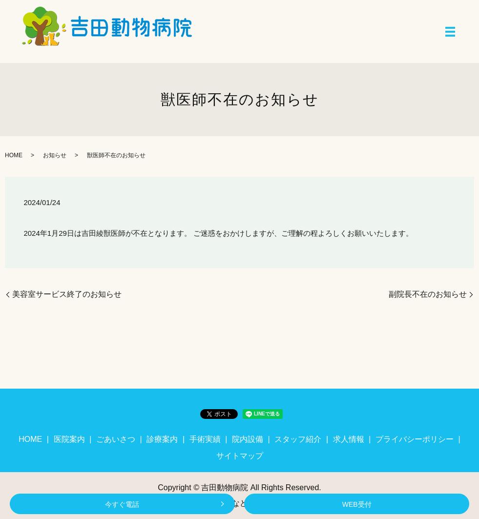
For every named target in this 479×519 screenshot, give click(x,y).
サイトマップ (239, 456)
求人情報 (348, 439)
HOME (13, 155)
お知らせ (54, 155)
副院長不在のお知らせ (428, 294)
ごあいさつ (115, 439)
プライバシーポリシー (414, 439)
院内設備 (247, 439)
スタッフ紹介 (297, 439)
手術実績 (205, 439)
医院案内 (69, 439)
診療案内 (162, 439)
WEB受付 (357, 504)
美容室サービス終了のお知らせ (67, 294)
